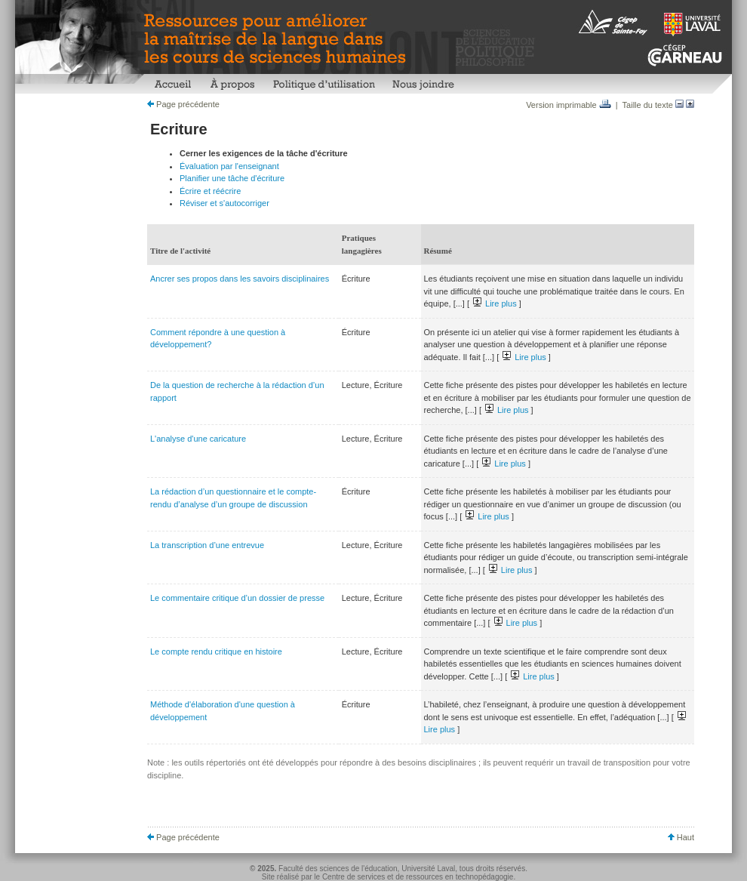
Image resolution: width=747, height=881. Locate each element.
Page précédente (183, 104)
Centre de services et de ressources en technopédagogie (418, 877)
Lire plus (495, 303)
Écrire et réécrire (210, 191)
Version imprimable (568, 104)
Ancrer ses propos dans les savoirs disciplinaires (239, 278)
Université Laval (428, 868)
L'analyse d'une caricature (198, 438)
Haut (681, 837)
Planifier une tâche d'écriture (232, 178)
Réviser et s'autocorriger (224, 203)
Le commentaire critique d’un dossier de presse (237, 597)
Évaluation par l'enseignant (229, 166)
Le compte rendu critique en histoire (216, 651)
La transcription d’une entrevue (207, 545)
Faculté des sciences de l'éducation (338, 868)
